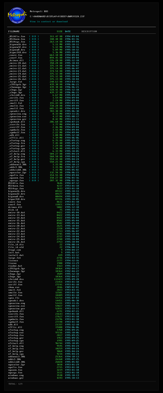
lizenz (12, 263)
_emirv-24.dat (17, 74)
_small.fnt (15, 103)
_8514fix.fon (16, 36)
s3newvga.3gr (16, 271)
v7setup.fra (16, 335)
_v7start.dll (16, 151)
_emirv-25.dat (17, 76)
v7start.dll (16, 343)
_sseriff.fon (16, 127)
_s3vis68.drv (16, 95)
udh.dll (13, 324)
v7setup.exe (16, 332)
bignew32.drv (16, 194)
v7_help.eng (16, 346)
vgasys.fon (15, 372)
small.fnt (14, 290)
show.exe (14, 287)
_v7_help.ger (16, 159)
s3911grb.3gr (16, 268)
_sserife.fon (16, 124)
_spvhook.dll (16, 122)
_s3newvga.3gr (17, 87)
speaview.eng (16, 303)
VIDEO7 (62, 16)
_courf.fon (15, 58)
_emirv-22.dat (17, 68)
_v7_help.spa (16, 162)
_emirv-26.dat (17, 79)
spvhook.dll (16, 311)
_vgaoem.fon (16, 178)
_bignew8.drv (16, 50)
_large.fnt (15, 82)
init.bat (14, 252)
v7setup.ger (16, 338)
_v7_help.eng (16, 154)
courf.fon (14, 204)
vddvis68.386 (16, 362)
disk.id (13, 210)
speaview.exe (16, 306)
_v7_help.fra (16, 156)
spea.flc (14, 298)
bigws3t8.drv (16, 199)
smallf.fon (15, 295)
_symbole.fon (16, 130)
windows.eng (16, 375)
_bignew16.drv (17, 44)
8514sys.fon (16, 188)
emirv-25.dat (16, 239)
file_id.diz (16, 244)
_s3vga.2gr (15, 90)
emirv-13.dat (16, 215)
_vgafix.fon (16, 175)
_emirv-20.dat (17, 63)
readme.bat (15, 266)
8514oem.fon (16, 186)
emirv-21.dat (16, 228)
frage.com (14, 250)
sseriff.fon (16, 316)
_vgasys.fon (16, 180)
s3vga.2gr (14, 274)
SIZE (60, 31)
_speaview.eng (17, 114)
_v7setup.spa (16, 148)
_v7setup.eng (16, 140)
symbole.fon (16, 319)
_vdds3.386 (15, 167)
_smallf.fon (16, 108)
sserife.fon (16, 314)
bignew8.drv (16, 196)
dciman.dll (15, 207)
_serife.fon (16, 98)
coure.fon (14, 202)
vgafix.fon (15, 367)
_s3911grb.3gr (17, 84)
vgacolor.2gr (16, 364)
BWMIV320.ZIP (76, 16)
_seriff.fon (16, 100)
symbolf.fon (16, 322)
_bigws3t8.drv (17, 52)
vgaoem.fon (15, 370)
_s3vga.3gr (15, 92)
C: (31, 16)
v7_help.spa (16, 354)
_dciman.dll (16, 60)
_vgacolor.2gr (17, 172)
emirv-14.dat (16, 218)
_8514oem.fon (16, 39)
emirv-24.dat (16, 236)
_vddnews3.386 (17, 164)
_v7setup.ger (16, 146)
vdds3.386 (14, 359)
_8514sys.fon (16, 42)
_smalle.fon (16, 106)
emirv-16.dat (16, 223)
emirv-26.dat (16, 242)
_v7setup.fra (16, 143)
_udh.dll (14, 135)
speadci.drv (16, 300)
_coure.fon (15, 55)
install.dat (16, 255)
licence (13, 260)
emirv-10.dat (16, 212)
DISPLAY (52, 16)
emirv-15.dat (16, 220)
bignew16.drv (16, 191)
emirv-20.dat (16, 226)
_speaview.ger (17, 119)
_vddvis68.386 (17, 170)
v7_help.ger (16, 351)
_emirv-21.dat (17, 66)
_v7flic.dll (16, 138)
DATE (68, 31)
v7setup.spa (16, 340)
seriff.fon (15, 284)
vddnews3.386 (16, 356)
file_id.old (16, 247)
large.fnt (14, 258)
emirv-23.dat (16, 234)
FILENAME (14, 31)
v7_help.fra (16, 348)
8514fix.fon (16, 183)
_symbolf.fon (16, 132)
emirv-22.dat (16, 231)
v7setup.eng (16, 330)
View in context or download (49, 21)
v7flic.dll (15, 327)
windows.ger (16, 378)
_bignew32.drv (17, 47)
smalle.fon (15, 292)
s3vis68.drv (16, 279)
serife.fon (15, 282)
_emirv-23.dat (17, 71)
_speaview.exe (17, 116)
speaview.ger (16, 308)
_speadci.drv (16, 111)
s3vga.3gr (14, 276)
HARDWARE (39, 16)
